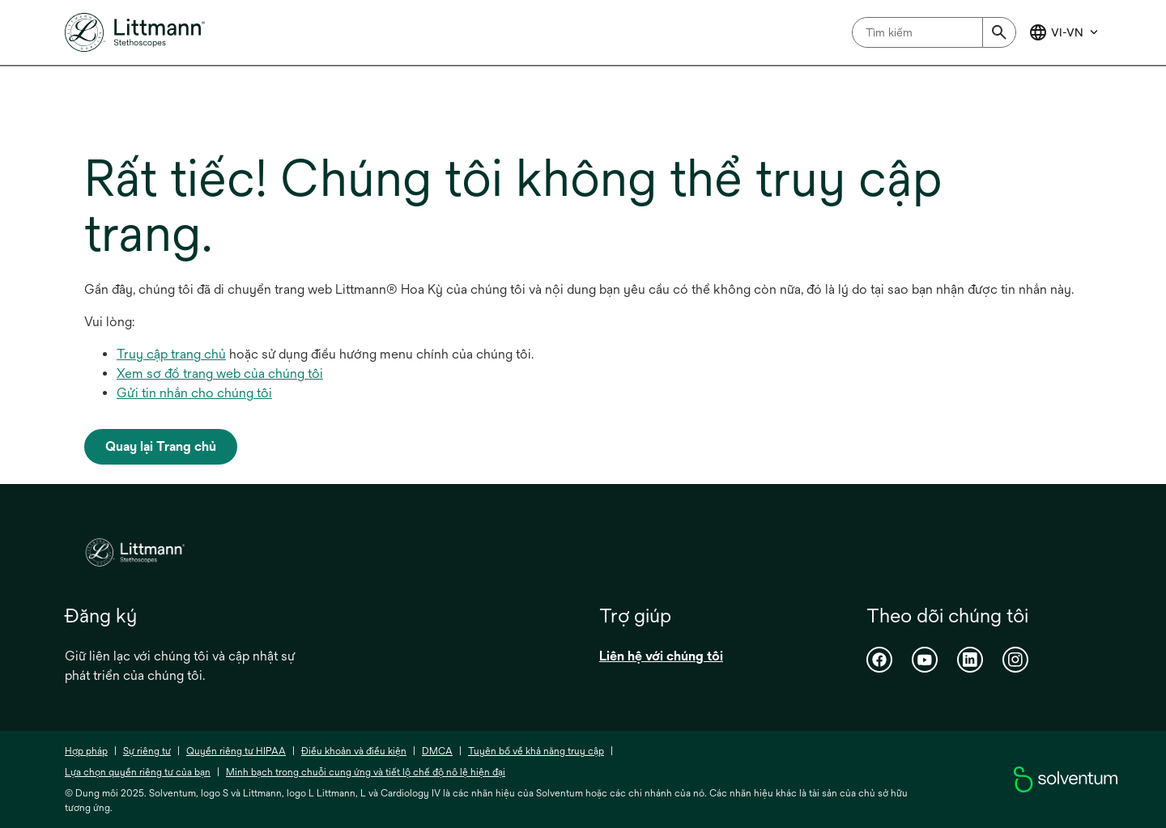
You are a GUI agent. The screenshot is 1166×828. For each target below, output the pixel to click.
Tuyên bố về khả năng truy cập (536, 751)
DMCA (437, 751)
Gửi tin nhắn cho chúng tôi (194, 393)
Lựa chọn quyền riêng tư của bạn (138, 772)
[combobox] (934, 32)
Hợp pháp (86, 751)
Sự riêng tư (147, 751)
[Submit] (999, 32)
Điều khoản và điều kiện (353, 751)
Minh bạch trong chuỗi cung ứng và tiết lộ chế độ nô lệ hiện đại (365, 772)
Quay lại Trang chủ (160, 446)
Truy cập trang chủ (171, 354)
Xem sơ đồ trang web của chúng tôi (220, 373)
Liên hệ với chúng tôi (661, 656)
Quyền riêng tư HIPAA (236, 751)
